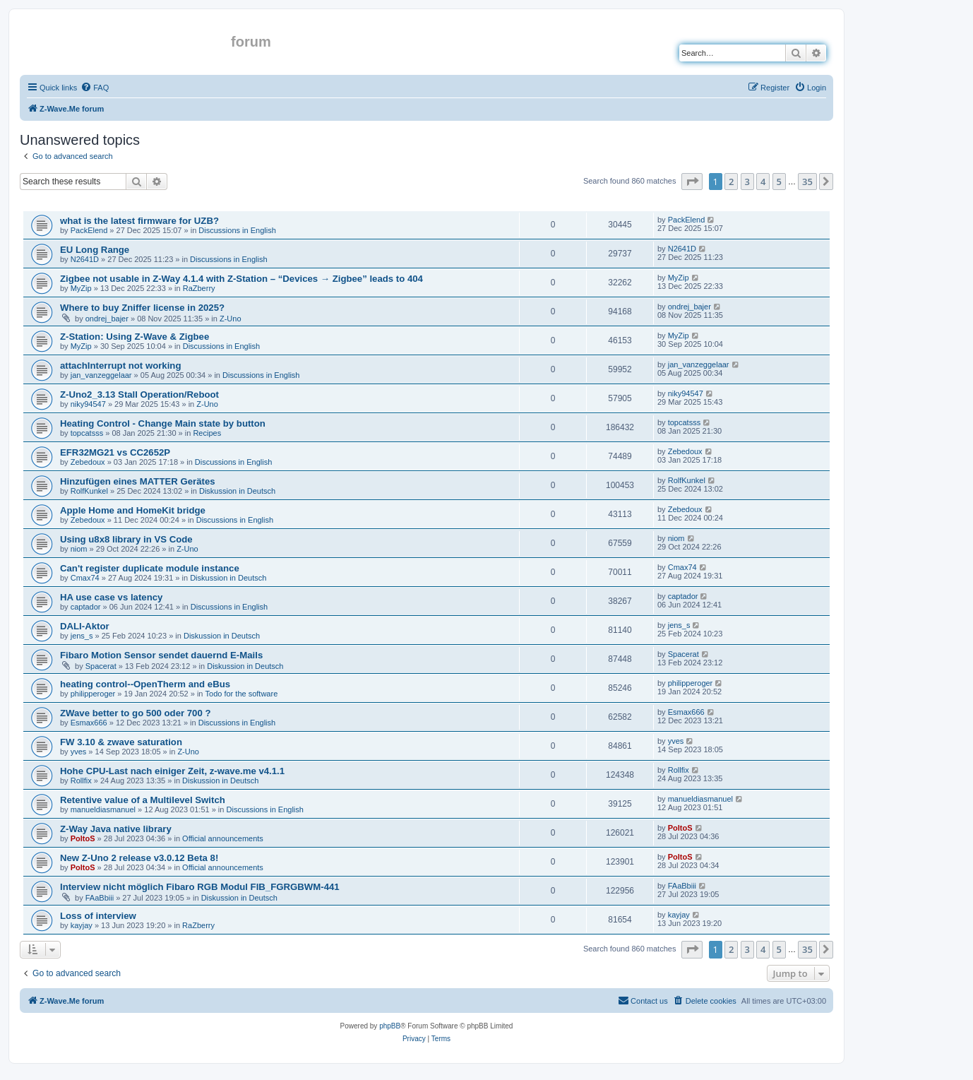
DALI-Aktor (84, 626)
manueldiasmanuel (103, 809)
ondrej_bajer (107, 318)
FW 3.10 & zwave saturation (121, 742)
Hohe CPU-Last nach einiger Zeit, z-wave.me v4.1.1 (172, 771)
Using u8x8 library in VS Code (126, 539)
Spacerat (101, 666)
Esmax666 (89, 722)
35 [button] (807, 181)
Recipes (207, 433)
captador (86, 607)
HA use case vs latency (111, 597)
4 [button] (762, 181)
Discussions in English (236, 230)
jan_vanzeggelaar (101, 375)
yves (79, 751)
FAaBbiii (99, 898)
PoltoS (83, 838)
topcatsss (87, 433)
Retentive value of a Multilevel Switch (142, 800)
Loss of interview (98, 915)
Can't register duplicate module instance (149, 568)
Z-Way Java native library (116, 829)
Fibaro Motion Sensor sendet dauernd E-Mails (161, 655)
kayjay (81, 925)
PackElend (89, 230)
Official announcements (222, 838)
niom (79, 549)
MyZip (81, 288)
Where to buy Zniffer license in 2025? (142, 307)
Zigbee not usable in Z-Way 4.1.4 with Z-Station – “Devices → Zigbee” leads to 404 (241, 278)
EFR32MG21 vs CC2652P (115, 452)
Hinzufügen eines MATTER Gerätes (137, 481)
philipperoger (93, 693)
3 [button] (747, 181)
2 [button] (731, 181)
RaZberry (199, 288)
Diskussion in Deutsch (237, 491)
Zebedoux (88, 462)
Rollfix (81, 780)
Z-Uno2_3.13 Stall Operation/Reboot (139, 394)
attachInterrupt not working (120, 365)
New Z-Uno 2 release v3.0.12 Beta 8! (139, 858)
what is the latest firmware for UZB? (139, 220)
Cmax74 (85, 578)
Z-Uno (230, 318)
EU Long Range (94, 249)
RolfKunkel (89, 491)
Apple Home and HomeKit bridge (132, 510)
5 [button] (779, 181)
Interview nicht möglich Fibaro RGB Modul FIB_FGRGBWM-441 (200, 887)
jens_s (82, 635)
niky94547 (88, 404)
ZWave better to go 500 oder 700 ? (135, 713)
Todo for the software (241, 693)
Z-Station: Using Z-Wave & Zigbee (134, 336)
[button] (692, 181)
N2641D (85, 259)
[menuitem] (94, 87)
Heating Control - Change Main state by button (162, 423)
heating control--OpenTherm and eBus (145, 684)
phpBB (389, 1026)
